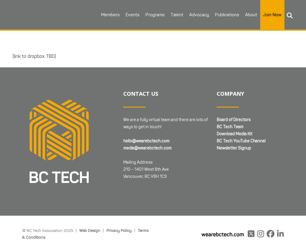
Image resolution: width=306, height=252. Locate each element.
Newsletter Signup (234, 148)
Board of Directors (233, 119)
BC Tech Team (230, 126)
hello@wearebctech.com (146, 141)
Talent (177, 14)
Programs (155, 14)
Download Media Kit (234, 133)
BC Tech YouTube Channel (241, 141)
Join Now (272, 14)
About (251, 14)
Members (110, 14)
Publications (227, 14)
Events (133, 14)
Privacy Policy (119, 230)
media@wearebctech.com (147, 148)
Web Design (89, 230)
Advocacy (199, 14)
